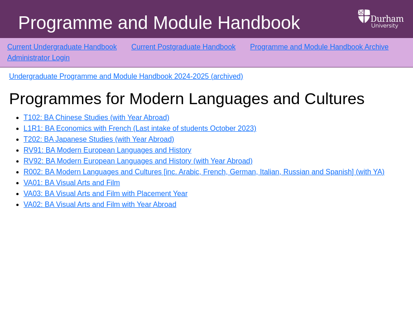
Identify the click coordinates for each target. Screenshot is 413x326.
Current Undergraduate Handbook (62, 47)
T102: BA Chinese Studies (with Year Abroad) (96, 117)
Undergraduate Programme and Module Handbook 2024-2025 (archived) (126, 76)
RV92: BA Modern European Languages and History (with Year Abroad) (138, 161)
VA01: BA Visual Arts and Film (72, 183)
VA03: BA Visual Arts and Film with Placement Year (105, 193)
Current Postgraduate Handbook (183, 47)
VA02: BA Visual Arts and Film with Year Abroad (100, 204)
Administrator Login (38, 58)
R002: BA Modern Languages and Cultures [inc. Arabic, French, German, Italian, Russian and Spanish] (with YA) (204, 172)
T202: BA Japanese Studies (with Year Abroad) (99, 139)
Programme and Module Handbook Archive (319, 47)
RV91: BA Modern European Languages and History (108, 150)
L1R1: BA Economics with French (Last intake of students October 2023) (140, 128)
